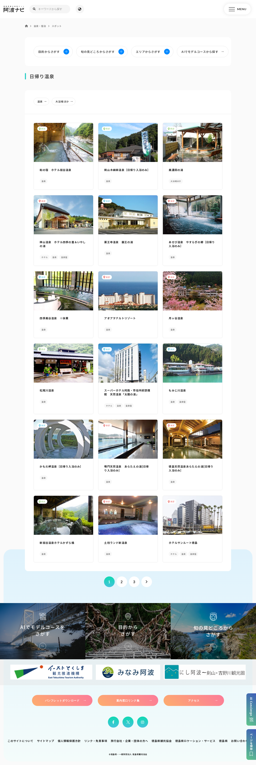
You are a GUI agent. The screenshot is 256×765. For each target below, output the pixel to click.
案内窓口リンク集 (128, 700)
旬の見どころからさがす (213, 631)
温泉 (43, 101)
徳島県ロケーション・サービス (195, 741)
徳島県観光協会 (162, 741)
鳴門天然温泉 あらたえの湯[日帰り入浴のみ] (126, 468)
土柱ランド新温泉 (115, 543)
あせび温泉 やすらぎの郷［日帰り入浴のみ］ (192, 244)
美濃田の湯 (176, 170)
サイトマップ (45, 741)
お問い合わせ (239, 741)
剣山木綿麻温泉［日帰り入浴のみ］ (127, 170)
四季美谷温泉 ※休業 (54, 318)
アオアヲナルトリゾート (120, 318)
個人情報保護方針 (69, 741)
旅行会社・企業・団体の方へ (129, 741)
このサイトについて (21, 741)
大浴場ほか (65, 101)
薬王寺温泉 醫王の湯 (118, 242)
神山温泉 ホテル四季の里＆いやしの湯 (63, 244)
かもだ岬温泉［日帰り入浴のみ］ (61, 466)
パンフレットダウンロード (62, 700)
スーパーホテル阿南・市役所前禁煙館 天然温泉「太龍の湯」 (127, 392)
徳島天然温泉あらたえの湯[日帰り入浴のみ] (191, 468)
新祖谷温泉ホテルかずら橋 (57, 543)
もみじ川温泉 (177, 390)
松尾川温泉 (47, 390)
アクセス (194, 700)
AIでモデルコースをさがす (42, 631)
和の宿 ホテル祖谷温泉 (55, 170)
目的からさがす (128, 631)
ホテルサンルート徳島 (183, 543)
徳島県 (223, 741)
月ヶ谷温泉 (176, 318)
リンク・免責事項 (95, 741)
